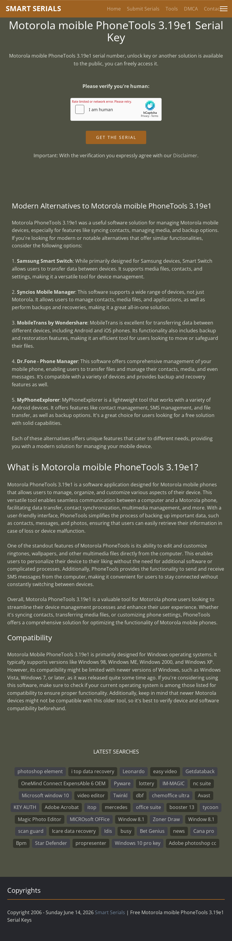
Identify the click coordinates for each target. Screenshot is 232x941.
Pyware (122, 783)
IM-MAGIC (174, 783)
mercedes (116, 807)
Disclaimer (185, 155)
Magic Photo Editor (39, 819)
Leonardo (134, 771)
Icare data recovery (74, 831)
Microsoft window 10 (45, 795)
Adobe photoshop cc (192, 843)
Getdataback (199, 771)
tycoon (210, 807)
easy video (165, 771)
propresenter (91, 843)
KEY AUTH (25, 807)
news (179, 831)
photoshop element (40, 771)
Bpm (21, 843)
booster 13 (181, 807)
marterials (33, 8)
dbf (139, 795)
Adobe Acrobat (62, 807)
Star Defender (51, 843)
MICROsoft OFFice (90, 819)
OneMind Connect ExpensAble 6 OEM (63, 783)
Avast (204, 795)
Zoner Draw (166, 819)
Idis (108, 831)
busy (126, 831)
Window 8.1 (131, 819)
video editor (91, 795)
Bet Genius (152, 831)
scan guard (31, 831)
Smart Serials (110, 912)
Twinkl (120, 795)
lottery (146, 783)
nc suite (202, 783)
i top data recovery (92, 771)
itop (91, 807)
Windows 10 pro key (137, 843)
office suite (148, 807)
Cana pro (203, 831)
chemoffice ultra (170, 795)
